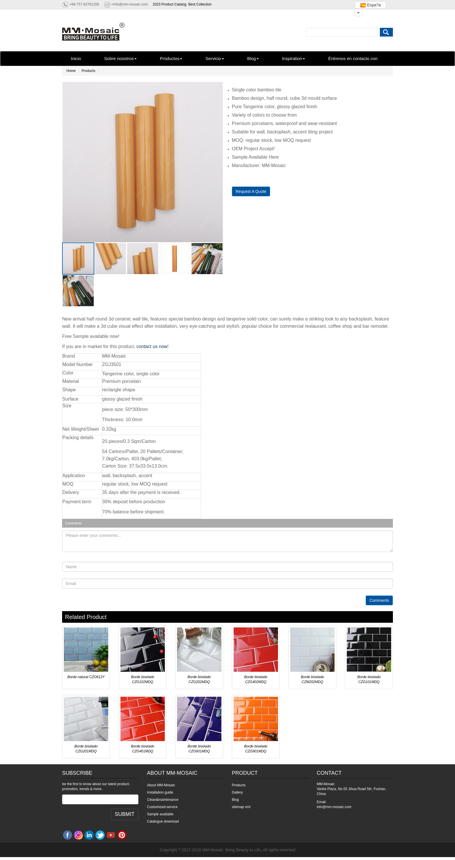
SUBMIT (124, 814)
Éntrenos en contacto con (353, 58)
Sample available (160, 814)
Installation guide (160, 792)
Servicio (214, 58)
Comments (379, 600)
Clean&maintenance (162, 800)
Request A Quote (251, 191)
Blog (253, 58)
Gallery (237, 792)
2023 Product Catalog (169, 4)
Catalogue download (163, 821)
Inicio (76, 58)
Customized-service (162, 807)
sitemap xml (241, 807)
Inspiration (293, 58)
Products (88, 71)
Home (71, 71)
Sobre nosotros (120, 58)
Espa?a (370, 5)
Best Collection (200, 4)
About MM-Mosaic (161, 785)
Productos (171, 58)
